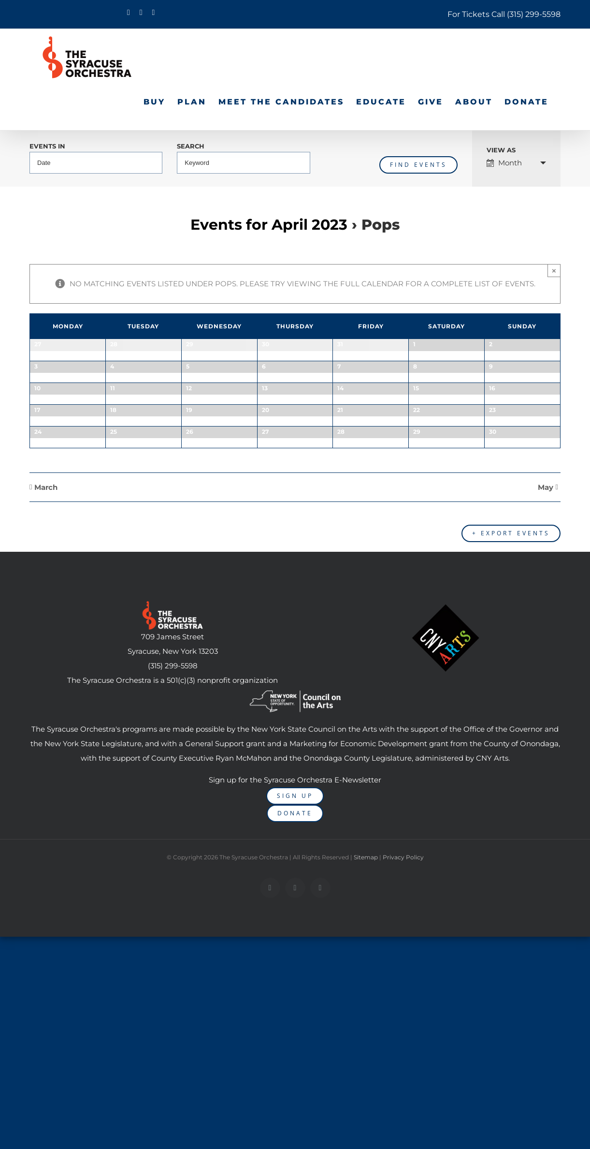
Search (190, 147)
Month (504, 162)
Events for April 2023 (268, 225)
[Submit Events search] (418, 165)
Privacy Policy (403, 1093)
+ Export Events (511, 770)
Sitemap (366, 1093)
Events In (47, 147)
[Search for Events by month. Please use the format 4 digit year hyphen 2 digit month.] (95, 163)
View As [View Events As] (501, 150)
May (545, 729)
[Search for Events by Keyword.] (243, 163)
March (46, 729)
